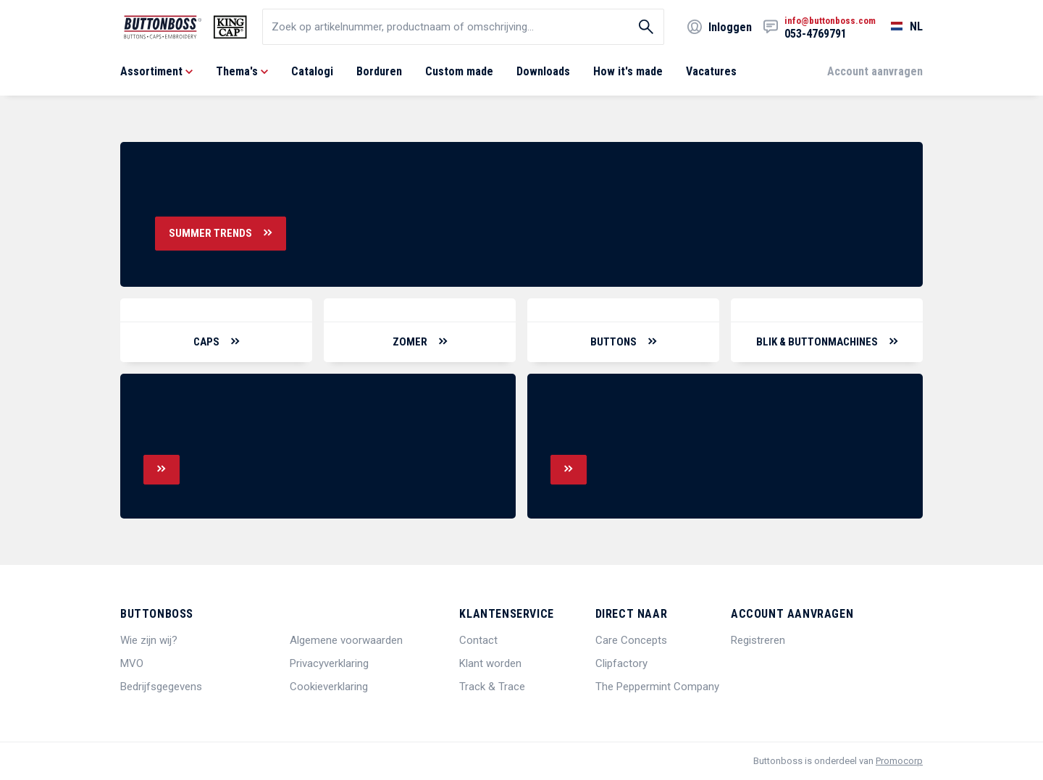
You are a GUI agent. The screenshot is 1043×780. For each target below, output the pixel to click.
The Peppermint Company (657, 686)
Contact (478, 640)
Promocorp (899, 760)
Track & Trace (492, 686)
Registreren (758, 640)
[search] (463, 27)
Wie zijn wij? (148, 640)
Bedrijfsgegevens (161, 686)
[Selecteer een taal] (899, 27)
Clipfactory (621, 663)
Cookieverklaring (329, 686)
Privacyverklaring (329, 663)
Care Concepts (631, 640)
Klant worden (490, 663)
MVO (131, 663)
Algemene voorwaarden (346, 640)
